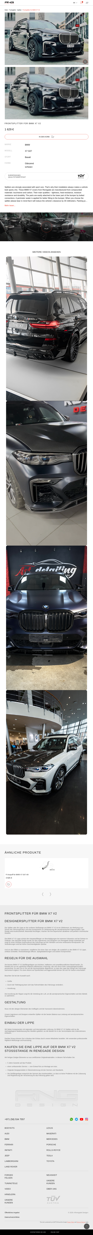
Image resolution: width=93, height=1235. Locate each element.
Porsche (51, 1145)
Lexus (50, 1128)
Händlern (10, 1194)
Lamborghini (11, 1161)
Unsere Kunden (9, 1201)
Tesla (50, 1156)
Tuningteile (11, 1183)
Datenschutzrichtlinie (12, 1217)
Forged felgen (9, 1176)
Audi (7, 1134)
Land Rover (11, 1167)
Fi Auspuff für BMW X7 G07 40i (17, 875)
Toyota (50, 1161)
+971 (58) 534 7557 (15, 1119)
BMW (7, 1139)
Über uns (52, 1189)
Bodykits (10, 1128)
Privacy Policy (70, 1222)
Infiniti (8, 1150)
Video (8, 1189)
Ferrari (9, 1145)
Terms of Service (81, 1222)
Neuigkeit (52, 1175)
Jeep (7, 1156)
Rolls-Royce (54, 1150)
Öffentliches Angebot (12, 1212)
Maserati (51, 1134)
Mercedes (52, 1139)
